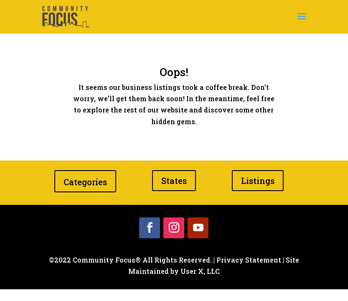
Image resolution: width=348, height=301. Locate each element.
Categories (85, 181)
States (174, 180)
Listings (257, 180)
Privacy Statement (248, 259)
